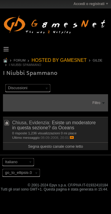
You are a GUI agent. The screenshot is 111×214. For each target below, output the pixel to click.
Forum (19, 60)
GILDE (97, 60)
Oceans (66, 127)
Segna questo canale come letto (55, 146)
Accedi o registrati (90, 4)
